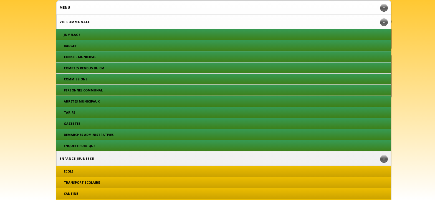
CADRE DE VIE (209, 9)
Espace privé (236, 96)
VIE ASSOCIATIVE (346, 9)
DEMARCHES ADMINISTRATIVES (224, 39)
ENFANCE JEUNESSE (147, 9)
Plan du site (212, 96)
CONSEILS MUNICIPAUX (314, 39)
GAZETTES (136, 39)
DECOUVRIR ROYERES (283, 9)
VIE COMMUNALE (78, 9)
